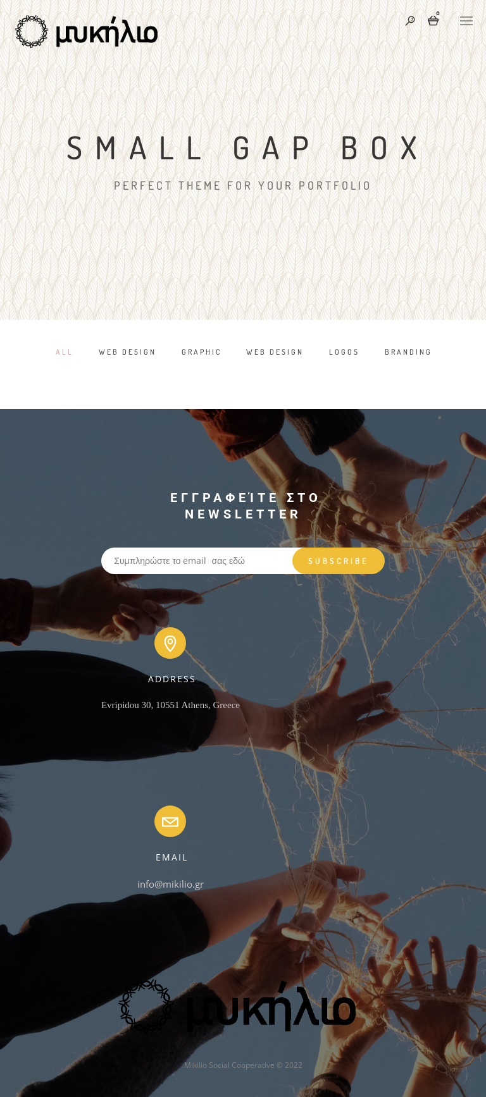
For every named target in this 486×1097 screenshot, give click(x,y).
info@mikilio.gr (170, 884)
